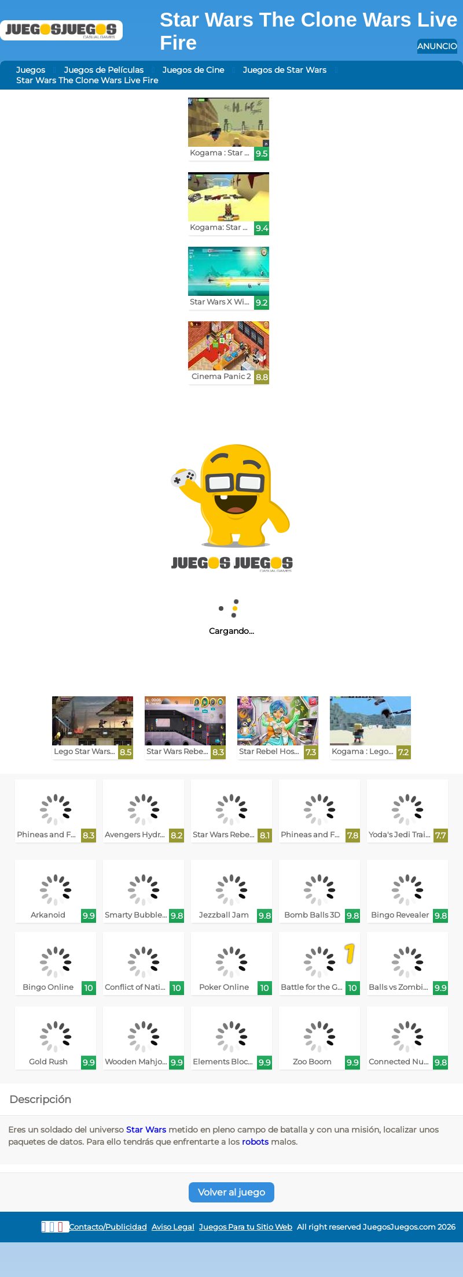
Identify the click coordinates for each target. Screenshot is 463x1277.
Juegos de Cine (193, 70)
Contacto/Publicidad (108, 1227)
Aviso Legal (173, 1227)
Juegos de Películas (104, 70)
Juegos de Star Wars (284, 70)
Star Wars (146, 1129)
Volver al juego (231, 1192)
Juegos (30, 70)
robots (255, 1142)
